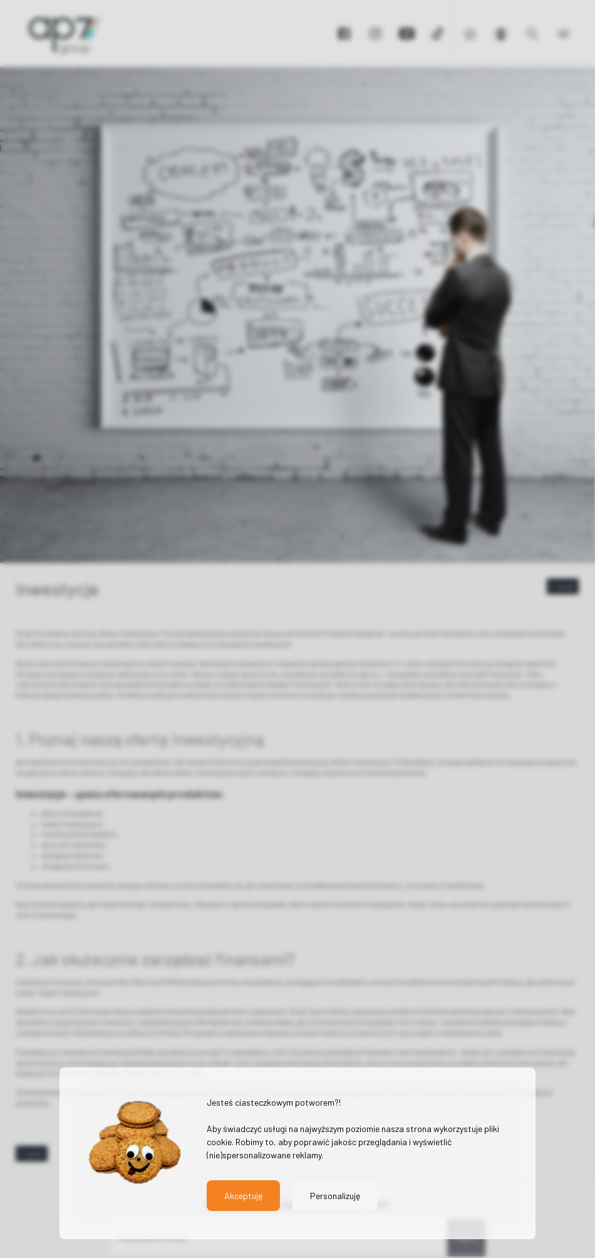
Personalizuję (335, 1195)
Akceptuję (243, 1195)
